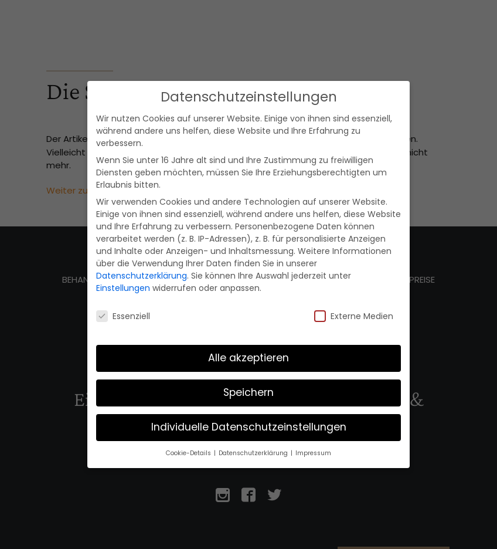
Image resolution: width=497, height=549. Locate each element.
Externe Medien (353, 316)
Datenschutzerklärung (141, 276)
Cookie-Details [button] (189, 453)
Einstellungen (123, 288)
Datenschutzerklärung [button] (254, 453)
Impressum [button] (313, 453)
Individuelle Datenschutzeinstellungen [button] (248, 427)
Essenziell (123, 316)
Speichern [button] (248, 392)
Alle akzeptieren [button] (248, 358)
